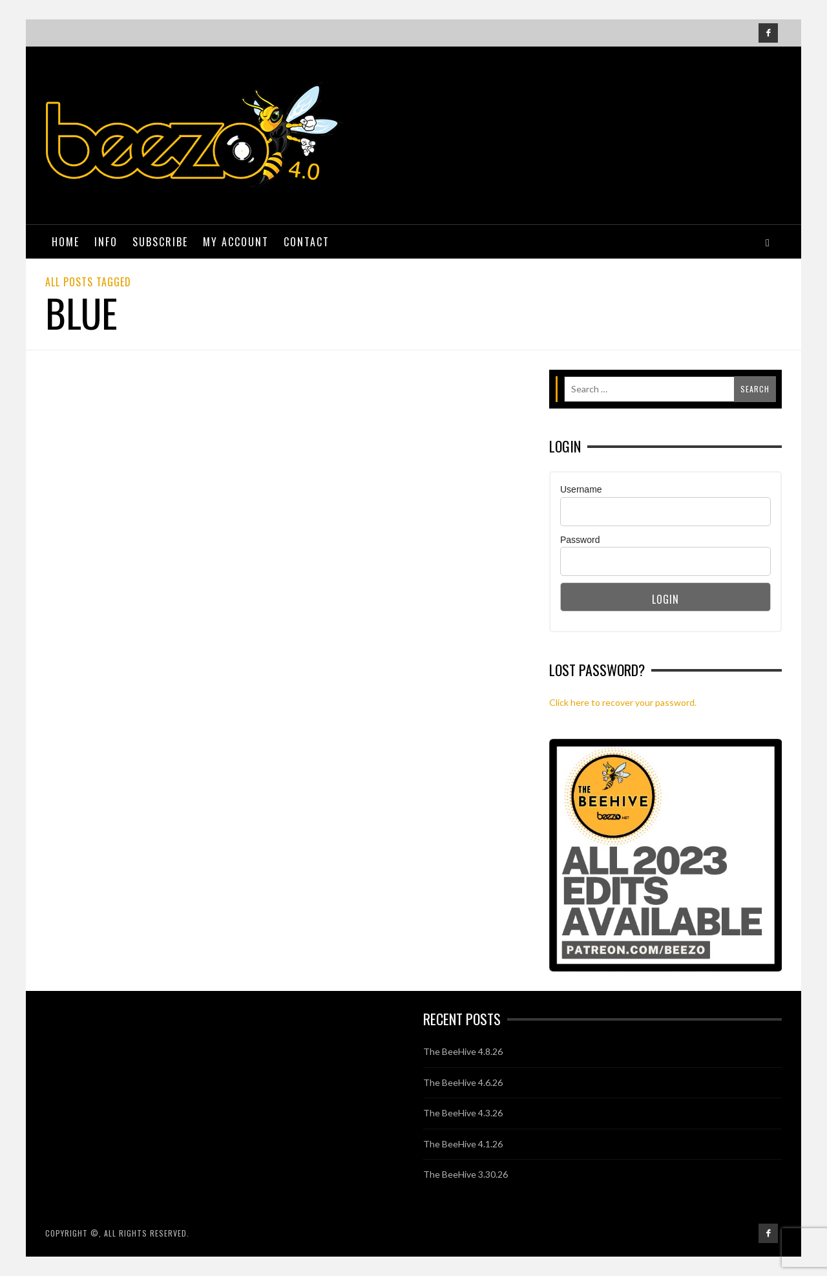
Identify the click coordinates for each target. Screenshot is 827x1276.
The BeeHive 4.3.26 (463, 1112)
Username (581, 489)
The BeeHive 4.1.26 (463, 1143)
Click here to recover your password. (622, 702)
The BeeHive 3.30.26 (465, 1174)
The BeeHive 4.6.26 (463, 1082)
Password (580, 540)
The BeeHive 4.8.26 (463, 1051)
